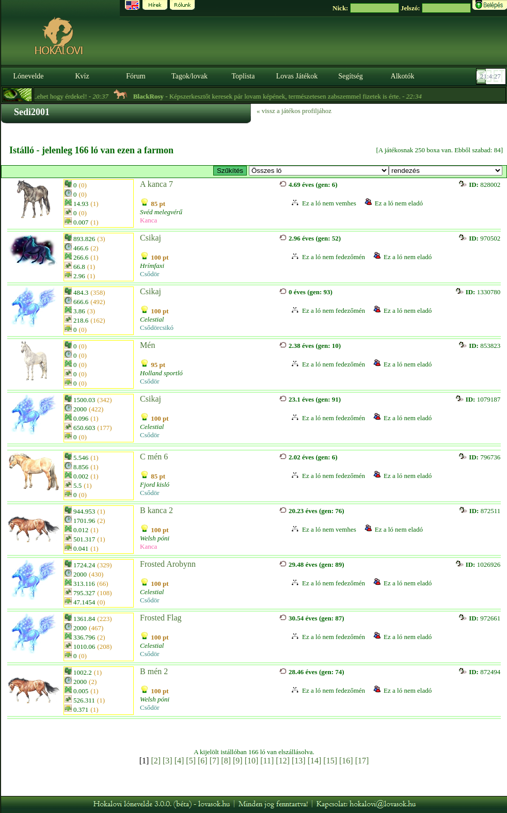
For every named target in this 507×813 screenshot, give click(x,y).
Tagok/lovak (189, 76)
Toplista (243, 76)
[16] (346, 760)
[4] (179, 760)
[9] (238, 760)
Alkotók (403, 76)
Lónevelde (28, 76)
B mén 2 (154, 671)
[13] (299, 760)
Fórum (135, 76)
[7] (214, 760)
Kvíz (82, 76)
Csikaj (150, 237)
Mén (147, 345)
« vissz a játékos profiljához (294, 111)
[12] (283, 760)
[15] (330, 760)
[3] (167, 760)
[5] (191, 760)
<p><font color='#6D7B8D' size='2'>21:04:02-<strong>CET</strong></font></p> (492, 76)
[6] (203, 760)
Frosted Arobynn (168, 564)
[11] (267, 760)
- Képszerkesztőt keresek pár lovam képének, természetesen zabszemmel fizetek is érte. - (286, 96)
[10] (252, 760)
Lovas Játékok (297, 76)
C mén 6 (154, 456)
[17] (362, 760)
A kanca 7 (156, 184)
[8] (226, 760)
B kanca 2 (156, 510)
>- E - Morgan (319, 171)
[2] (156, 760)
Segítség (350, 76)
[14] (315, 760)
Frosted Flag (160, 617)
